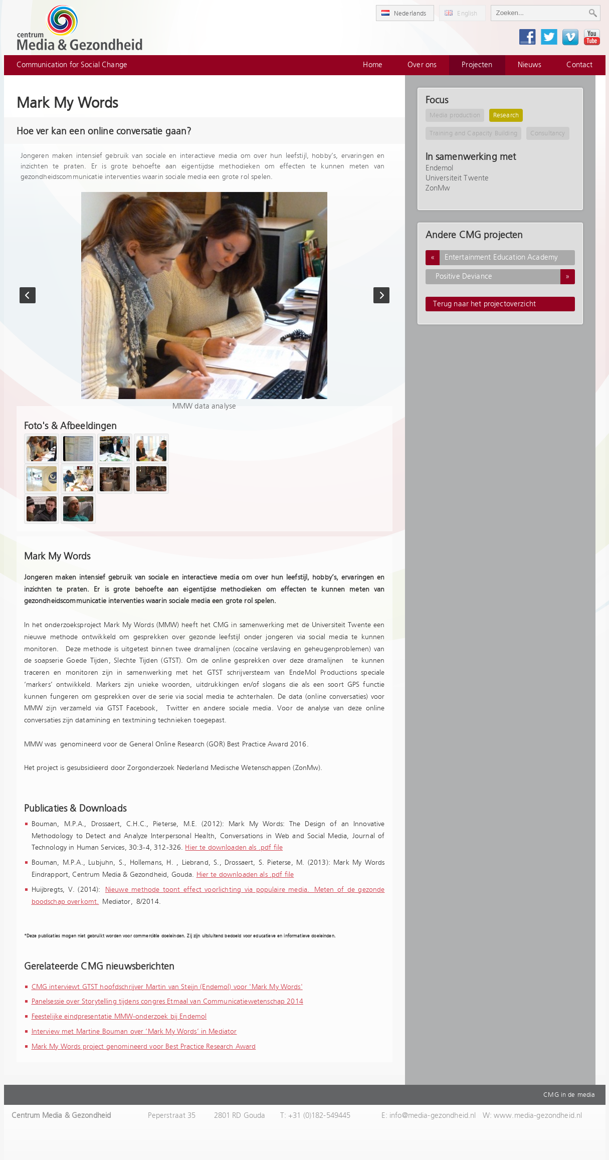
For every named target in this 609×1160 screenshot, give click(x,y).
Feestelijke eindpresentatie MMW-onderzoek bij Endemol (119, 1016)
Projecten (477, 65)
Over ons (422, 65)
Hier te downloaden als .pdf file (234, 847)
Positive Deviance (505, 276)
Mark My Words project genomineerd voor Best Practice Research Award (144, 1046)
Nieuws (530, 65)
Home (372, 65)
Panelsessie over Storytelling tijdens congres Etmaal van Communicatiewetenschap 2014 (167, 1001)
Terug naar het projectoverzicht (484, 304)
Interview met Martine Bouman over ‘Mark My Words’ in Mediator (134, 1031)
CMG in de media (569, 1094)
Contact (579, 65)
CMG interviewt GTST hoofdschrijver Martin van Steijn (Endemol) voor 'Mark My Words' (167, 987)
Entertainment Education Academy (492, 257)
